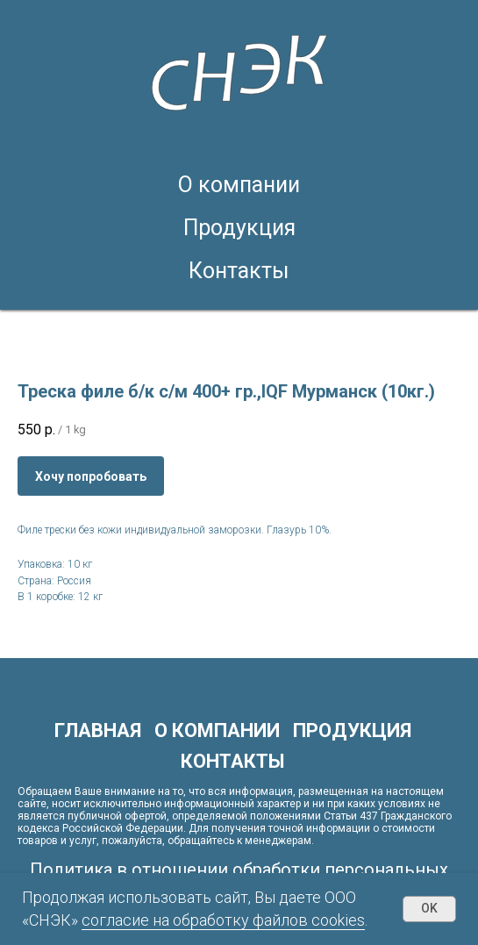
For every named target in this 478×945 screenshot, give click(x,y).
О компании (239, 184)
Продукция (239, 227)
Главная (97, 730)
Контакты (239, 270)
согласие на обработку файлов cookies (223, 920)
